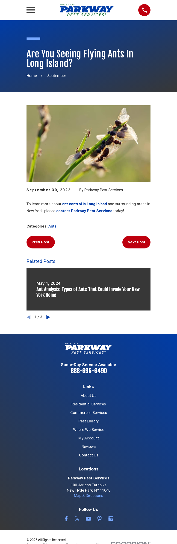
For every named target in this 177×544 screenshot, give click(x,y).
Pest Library (88, 421)
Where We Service (88, 429)
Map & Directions (88, 495)
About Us (88, 395)
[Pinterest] (99, 518)
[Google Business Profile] (110, 518)
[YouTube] (88, 518)
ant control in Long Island (84, 204)
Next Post (136, 242)
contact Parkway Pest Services (84, 211)
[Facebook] (66, 518)
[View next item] (48, 317)
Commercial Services (88, 412)
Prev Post (41, 242)
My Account (88, 438)
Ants (52, 226)
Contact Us (88, 455)
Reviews (89, 446)
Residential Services (88, 404)
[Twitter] (77, 518)
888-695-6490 (89, 371)
